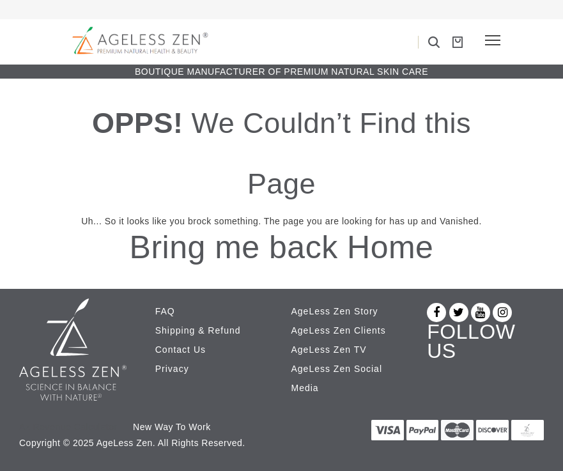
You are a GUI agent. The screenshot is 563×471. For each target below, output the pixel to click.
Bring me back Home (282, 247)
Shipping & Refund (198, 330)
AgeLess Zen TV (329, 349)
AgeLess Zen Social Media (337, 378)
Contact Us (180, 349)
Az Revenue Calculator (68, 427)
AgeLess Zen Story (334, 311)
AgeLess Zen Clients (338, 330)
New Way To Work (172, 427)
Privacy (172, 369)
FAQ (165, 311)
